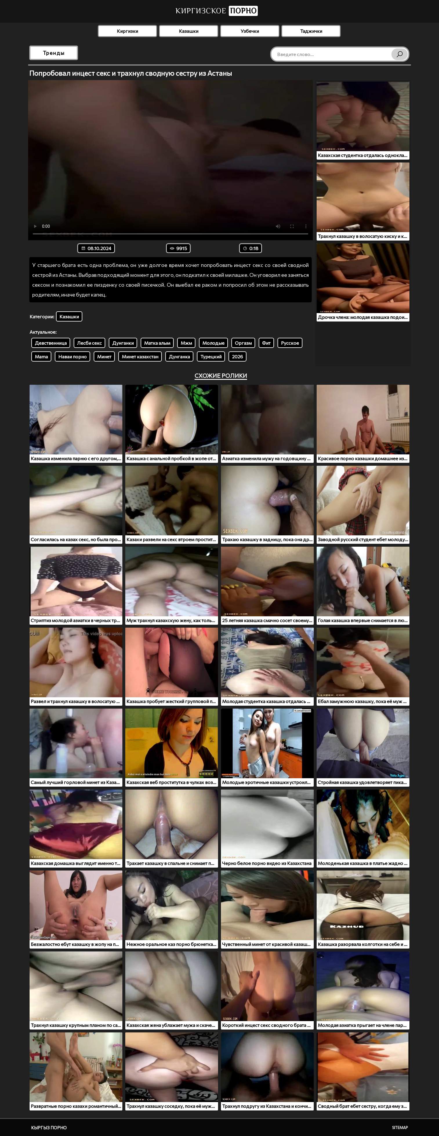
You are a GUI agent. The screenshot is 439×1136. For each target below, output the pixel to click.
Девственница (51, 343)
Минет (104, 356)
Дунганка (179, 356)
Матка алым (157, 343)
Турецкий (211, 356)
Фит (266, 343)
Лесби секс (89, 343)
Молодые (213, 343)
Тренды (54, 53)
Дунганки (123, 343)
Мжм (186, 343)
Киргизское (216, 11)
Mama (41, 356)
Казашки (188, 31)
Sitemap (400, 1127)
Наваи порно (72, 356)
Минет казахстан (140, 356)
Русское (290, 343)
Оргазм (243, 343)
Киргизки (127, 31)
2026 (237, 356)
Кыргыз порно (49, 1127)
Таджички (311, 31)
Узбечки (250, 31)
